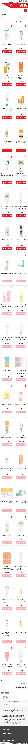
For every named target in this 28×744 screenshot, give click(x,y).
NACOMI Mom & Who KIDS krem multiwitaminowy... (21, 372)
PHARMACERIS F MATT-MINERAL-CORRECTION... (21, 568)
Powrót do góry (21, 687)
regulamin (13, 723)
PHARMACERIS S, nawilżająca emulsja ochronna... (21, 175)
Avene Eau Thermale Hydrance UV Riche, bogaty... (7, 339)
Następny (24, 683)
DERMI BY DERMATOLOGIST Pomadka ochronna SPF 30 (7, 568)
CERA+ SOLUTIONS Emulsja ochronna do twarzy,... (21, 633)
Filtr (22, 18)
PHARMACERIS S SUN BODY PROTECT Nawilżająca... (21, 535)
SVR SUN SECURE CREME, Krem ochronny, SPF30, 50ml (7, 666)
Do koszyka (7, 52)
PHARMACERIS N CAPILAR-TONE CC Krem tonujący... (7, 633)
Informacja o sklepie (8, 740)
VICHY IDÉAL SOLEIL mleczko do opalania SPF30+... (21, 77)
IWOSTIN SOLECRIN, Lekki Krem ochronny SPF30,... (21, 666)
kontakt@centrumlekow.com (14, 2)
